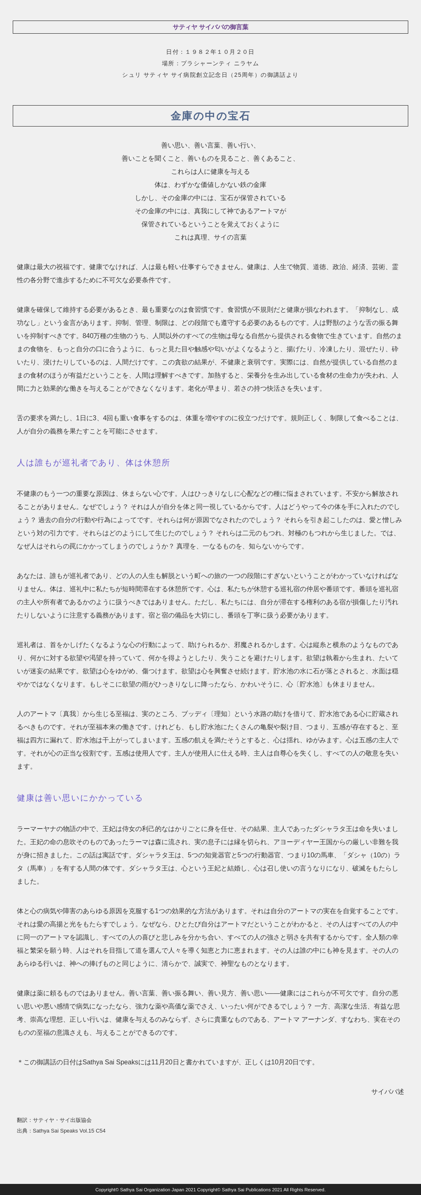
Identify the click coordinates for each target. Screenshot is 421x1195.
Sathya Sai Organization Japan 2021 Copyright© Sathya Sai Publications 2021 (201, 1189)
